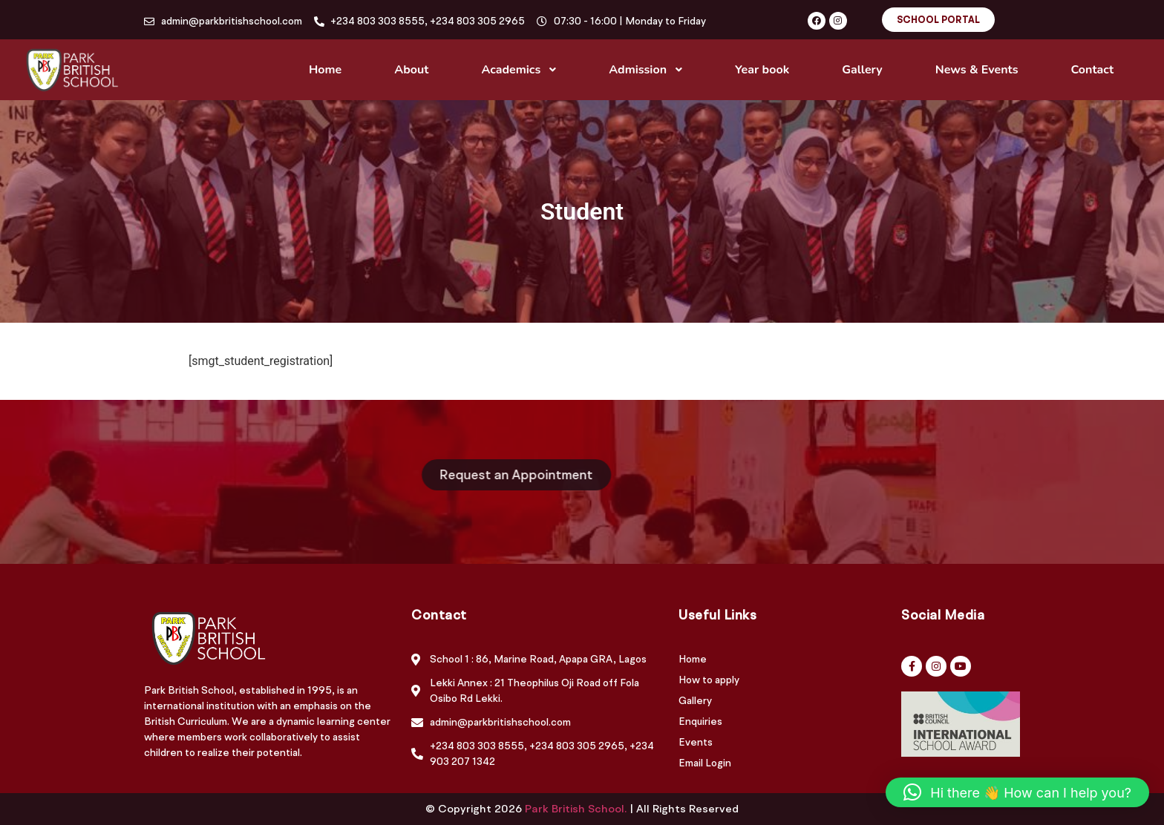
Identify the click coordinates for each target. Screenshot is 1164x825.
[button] (1017, 792)
